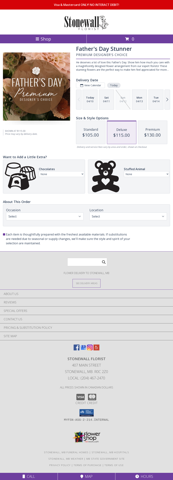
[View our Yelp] (96, 349)
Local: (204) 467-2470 (86, 378)
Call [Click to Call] (29, 476)
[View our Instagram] (90, 349)
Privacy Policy (59, 465)
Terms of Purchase (87, 465)
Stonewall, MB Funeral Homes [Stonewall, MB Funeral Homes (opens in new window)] (66, 452)
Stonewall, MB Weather (65, 458)
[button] (87, 412)
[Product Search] (87, 262)
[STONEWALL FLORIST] (86, 29)
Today (114, 85)
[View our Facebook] (77, 349)
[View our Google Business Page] (83, 349)
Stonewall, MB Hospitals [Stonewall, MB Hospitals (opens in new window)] (110, 452)
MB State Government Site (105, 458)
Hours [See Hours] (144, 476)
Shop (43, 39)
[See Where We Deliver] (86, 283)
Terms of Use (114, 465)
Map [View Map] (86, 476)
